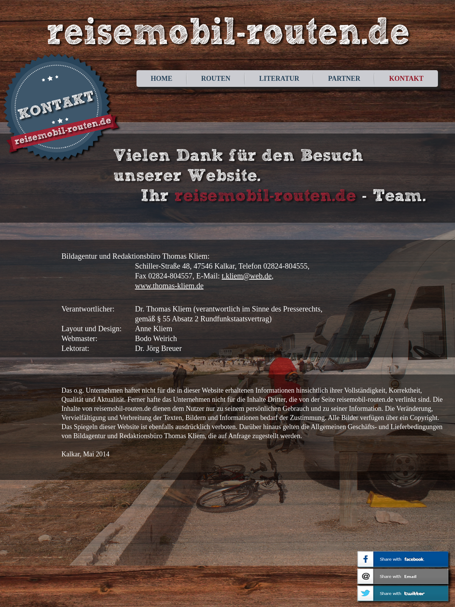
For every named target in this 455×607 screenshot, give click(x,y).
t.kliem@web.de (247, 276)
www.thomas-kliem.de (169, 285)
